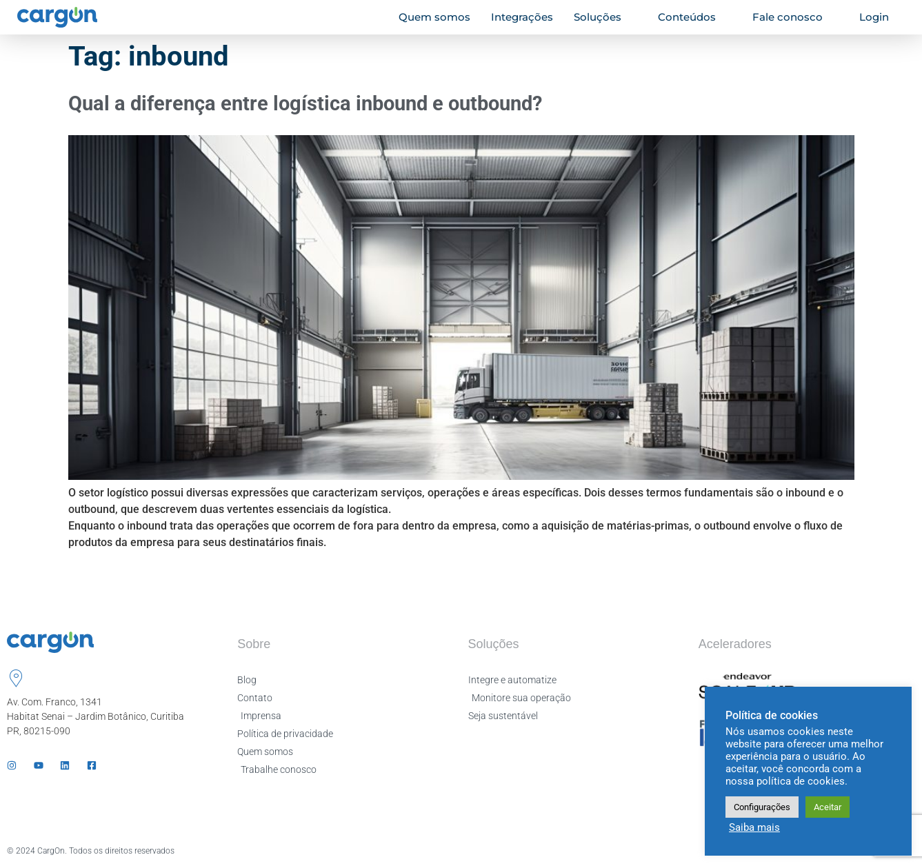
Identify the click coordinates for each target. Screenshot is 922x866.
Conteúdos (693, 16)
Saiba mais (754, 827)
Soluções (603, 16)
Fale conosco (793, 16)
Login (880, 16)
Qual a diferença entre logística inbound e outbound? (305, 103)
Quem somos (434, 16)
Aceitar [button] (827, 807)
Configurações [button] (762, 807)
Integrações (522, 16)
